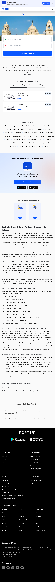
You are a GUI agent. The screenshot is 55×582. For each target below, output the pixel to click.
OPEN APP (46, 3)
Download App (27, 182)
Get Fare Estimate (27, 53)
